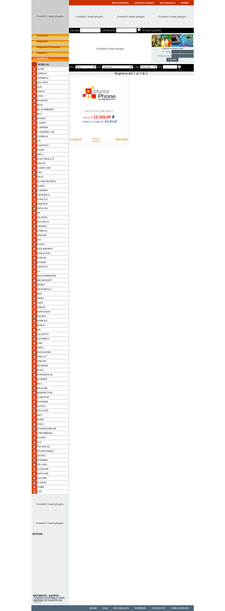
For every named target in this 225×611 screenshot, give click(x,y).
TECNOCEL (44, 446)
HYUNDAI (43, 221)
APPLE (41, 91)
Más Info (121, 139)
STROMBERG (45, 433)
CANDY (41, 122)
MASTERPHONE (46, 275)
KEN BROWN (45, 248)
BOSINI (41, 118)
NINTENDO (43, 311)
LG (39, 271)
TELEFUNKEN (45, 451)
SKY (39, 415)
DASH (40, 149)
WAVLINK (43, 473)
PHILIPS (42, 361)
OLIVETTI (43, 334)
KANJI (41, 244)
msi (39, 293)
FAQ (105, 608)
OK (39, 329)
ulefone (43, 469)
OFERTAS (43, 58)
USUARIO (75, 30)
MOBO (41, 284)
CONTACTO (158, 608)
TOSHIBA (42, 460)
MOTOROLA (44, 289)
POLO (40, 370)
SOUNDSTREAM (46, 428)
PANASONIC (44, 352)
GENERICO (43, 194)
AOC (40, 86)
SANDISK (42, 401)
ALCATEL (43, 82)
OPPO (40, 347)
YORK (40, 487)
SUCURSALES (168, 2)
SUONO (41, 437)
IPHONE (42, 235)
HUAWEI (42, 217)
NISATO (41, 316)
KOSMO (41, 262)
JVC (39, 239)
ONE (40, 343)
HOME (185, 2)
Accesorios (43, 35)
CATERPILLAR (45, 131)
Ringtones (42, 41)
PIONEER (42, 365)
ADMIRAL (43, 77)
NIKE (40, 302)
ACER (40, 68)
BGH (40, 104)
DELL (40, 154)
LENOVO (42, 266)
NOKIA (41, 325)
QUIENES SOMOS (144, 2)
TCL (39, 442)
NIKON (41, 307)
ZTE (39, 491)
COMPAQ (42, 136)
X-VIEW (42, 482)
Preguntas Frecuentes (48, 47)
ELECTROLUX (45, 158)
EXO (40, 172)
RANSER (42, 379)
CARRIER (42, 127)
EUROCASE (44, 167)
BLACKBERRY (45, 109)
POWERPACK (45, 374)
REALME (42, 388)
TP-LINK (42, 464)
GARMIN (42, 190)
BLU (39, 113)
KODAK (41, 257)
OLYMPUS (43, 338)
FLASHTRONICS (46, 181)
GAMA (41, 185)
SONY (40, 419)
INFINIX (42, 226)
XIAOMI (42, 478)
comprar (76, 139)
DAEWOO (43, 145)
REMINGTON (45, 392)
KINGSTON (43, 253)
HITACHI (42, 208)
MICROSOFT (44, 280)
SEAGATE (43, 410)
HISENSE (42, 203)
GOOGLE (42, 199)
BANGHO (42, 100)
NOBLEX (42, 320)
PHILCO (41, 356)
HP (38, 212)
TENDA (41, 455)
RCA (40, 383)
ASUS (40, 95)
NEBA (40, 298)
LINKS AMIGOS (179, 608)
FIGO (40, 176)
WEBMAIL (140, 608)
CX (39, 140)
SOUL (40, 424)
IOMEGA (42, 230)
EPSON (41, 163)
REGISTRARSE (120, 2)
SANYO (41, 406)
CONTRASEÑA (108, 30)
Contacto (42, 52)
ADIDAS (42, 73)
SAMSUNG (43, 397)
